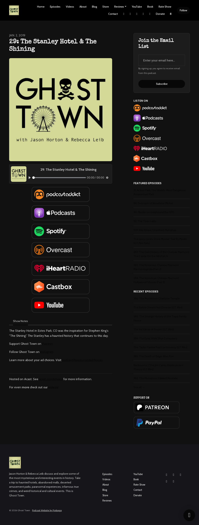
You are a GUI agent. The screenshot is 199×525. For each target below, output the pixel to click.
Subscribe (162, 84)
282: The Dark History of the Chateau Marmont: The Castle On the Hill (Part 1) (161, 254)
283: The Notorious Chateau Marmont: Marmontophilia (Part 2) (156, 267)
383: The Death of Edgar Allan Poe (154, 356)
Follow (183, 10)
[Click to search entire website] (171, 14)
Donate (160, 14)
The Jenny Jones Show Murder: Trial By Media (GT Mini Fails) (160, 241)
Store (105, 6)
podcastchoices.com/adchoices (82, 360)
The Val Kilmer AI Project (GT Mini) (154, 329)
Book (150, 6)
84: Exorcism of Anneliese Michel (153, 203)
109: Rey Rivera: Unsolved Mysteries (155, 230)
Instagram (46, 352)
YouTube (137, 6)
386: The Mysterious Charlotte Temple (157, 298)
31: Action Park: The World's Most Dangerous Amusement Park (160, 192)
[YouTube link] (143, 14)
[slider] (59, 177)
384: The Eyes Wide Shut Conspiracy (155, 338)
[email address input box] (161, 60)
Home (41, 6)
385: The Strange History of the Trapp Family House (160, 318)
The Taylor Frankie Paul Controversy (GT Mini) (160, 347)
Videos (70, 6)
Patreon (47, 344)
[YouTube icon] (180, 475)
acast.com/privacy (51, 379)
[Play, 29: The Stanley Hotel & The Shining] (30, 177)
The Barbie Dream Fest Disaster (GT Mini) (158, 307)
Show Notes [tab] (20, 321)
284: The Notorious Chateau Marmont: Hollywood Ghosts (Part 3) (156, 280)
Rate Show (165, 6)
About (82, 6)
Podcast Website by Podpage (47, 510)
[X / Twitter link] (123, 14)
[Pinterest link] (150, 14)
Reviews (119, 6)
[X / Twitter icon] (166, 481)
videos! (53, 387)
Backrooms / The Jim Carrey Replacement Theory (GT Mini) (158, 367)
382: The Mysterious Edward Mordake (156, 378)
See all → (139, 387)
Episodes (55, 6)
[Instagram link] (130, 14)
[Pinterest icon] (173, 481)
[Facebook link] (137, 14)
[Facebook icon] (173, 475)
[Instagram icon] (166, 475)
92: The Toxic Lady (145, 221)
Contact (113, 14)
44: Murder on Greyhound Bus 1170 (154, 212)
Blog (94, 6)
